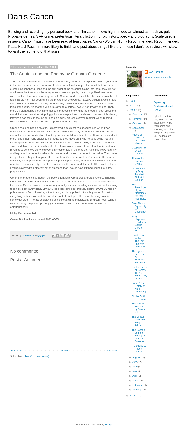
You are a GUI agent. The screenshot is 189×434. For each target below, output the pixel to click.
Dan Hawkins (156, 72)
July (134, 362)
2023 (133, 101)
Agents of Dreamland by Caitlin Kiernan (139, 139)
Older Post (111, 350)
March (136, 380)
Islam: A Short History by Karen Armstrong (139, 287)
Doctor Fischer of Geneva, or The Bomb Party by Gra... (139, 273)
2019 (133, 395)
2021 (133, 105)
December (138, 114)
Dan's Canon (30, 16)
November (138, 119)
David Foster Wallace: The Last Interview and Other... (139, 241)
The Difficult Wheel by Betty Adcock (138, 321)
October (137, 123)
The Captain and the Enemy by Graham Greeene (138, 336)
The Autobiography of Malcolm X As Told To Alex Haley (139, 191)
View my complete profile (158, 77)
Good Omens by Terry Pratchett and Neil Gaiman (139, 174)
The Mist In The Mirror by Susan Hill (139, 308)
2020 (133, 110)
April (135, 375)
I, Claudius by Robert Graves (139, 348)
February (137, 385)
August (136, 357)
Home (64, 350)
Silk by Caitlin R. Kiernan (139, 298)
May (135, 371)
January (137, 389)
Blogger (109, 424)
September (138, 128)
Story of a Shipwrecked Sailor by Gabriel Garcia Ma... (139, 223)
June (135, 366)
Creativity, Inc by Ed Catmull (139, 151)
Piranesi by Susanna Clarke (138, 161)
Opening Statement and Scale (163, 106)
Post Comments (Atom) (37, 356)
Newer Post (17, 350)
